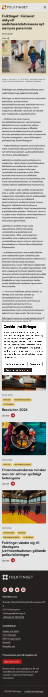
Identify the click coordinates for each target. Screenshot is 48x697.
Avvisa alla (35, 364)
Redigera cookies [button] (15, 364)
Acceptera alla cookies (18, 370)
